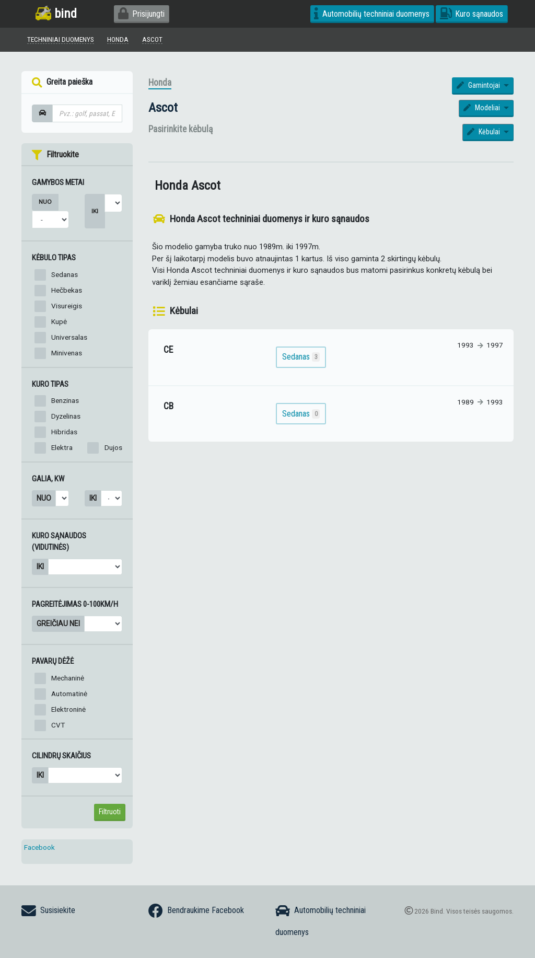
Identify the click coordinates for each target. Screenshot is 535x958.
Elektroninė (68, 709)
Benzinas (65, 400)
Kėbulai (484, 132)
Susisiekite (48, 911)
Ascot (163, 107)
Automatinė (69, 693)
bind (56, 13)
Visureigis (66, 306)
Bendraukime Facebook (196, 911)
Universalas (69, 337)
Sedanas (64, 274)
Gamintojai (479, 85)
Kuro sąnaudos (472, 14)
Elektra (62, 447)
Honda (159, 82)
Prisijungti (141, 14)
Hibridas (64, 432)
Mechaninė (67, 678)
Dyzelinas (65, 416)
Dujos (113, 447)
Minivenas (66, 353)
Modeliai (482, 107)
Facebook (39, 847)
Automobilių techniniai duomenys (371, 14)
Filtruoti (110, 811)
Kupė (59, 321)
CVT (58, 725)
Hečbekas (66, 290)
